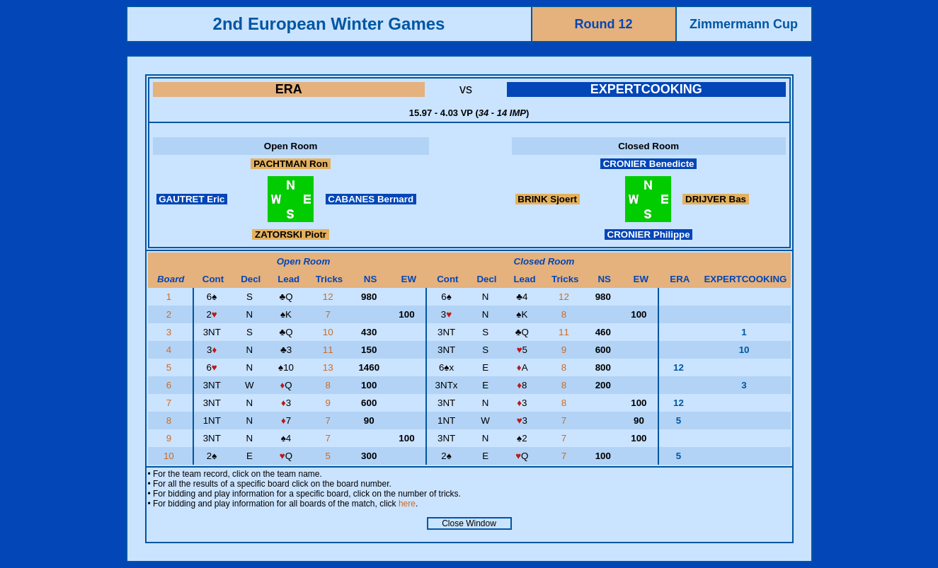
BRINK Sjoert (547, 199)
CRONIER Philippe (648, 234)
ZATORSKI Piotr (290, 234)
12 (329, 296)
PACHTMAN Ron (290, 163)
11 (565, 332)
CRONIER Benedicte (648, 163)
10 (329, 332)
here (407, 504)
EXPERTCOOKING (646, 89)
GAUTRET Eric (192, 199)
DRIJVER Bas (715, 199)
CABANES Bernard (371, 199)
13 (329, 367)
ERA (288, 89)
